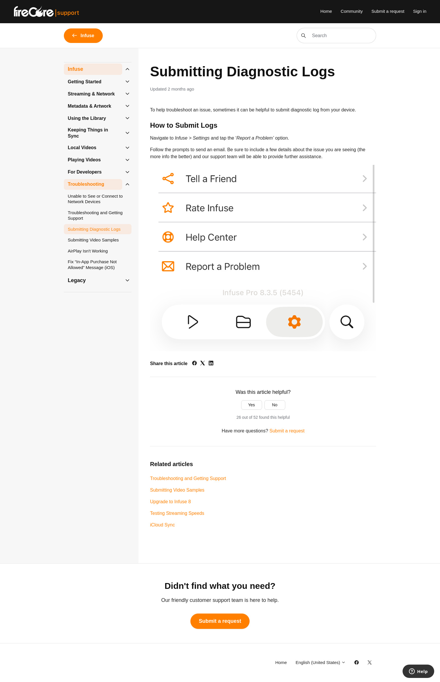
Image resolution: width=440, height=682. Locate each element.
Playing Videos (84, 159)
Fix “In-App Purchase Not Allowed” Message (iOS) (92, 264)
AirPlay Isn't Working (88, 250)
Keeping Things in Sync (88, 132)
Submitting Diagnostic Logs (94, 229)
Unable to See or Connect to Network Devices (95, 199)
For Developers (85, 171)
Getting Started (85, 81)
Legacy (77, 280)
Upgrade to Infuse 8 (170, 501)
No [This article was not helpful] (274, 405)
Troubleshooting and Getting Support (188, 478)
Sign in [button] (419, 11)
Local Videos (82, 147)
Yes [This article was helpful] (251, 405)
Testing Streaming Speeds (177, 513)
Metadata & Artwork (89, 106)
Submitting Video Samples (177, 490)
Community (352, 11)
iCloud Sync (162, 524)
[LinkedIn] (211, 363)
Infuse (75, 69)
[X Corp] (202, 363)
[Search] (336, 35)
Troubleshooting (86, 184)
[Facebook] (194, 363)
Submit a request (388, 11)
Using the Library (87, 118)
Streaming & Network (91, 93)
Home (326, 11)
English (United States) (320, 662)
